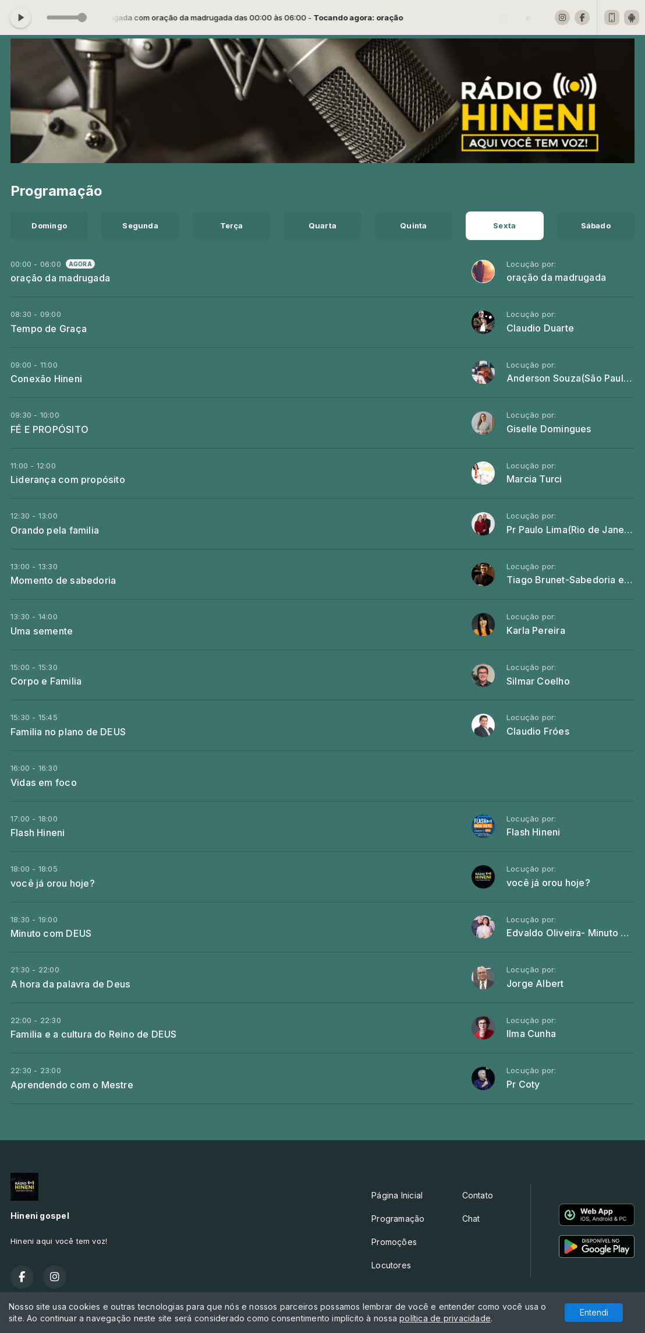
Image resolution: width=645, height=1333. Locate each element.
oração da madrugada (60, 278)
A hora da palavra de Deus (70, 984)
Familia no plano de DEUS (68, 732)
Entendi (594, 1312)
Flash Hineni (37, 832)
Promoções (394, 1242)
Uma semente (41, 631)
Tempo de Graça (48, 328)
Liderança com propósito (67, 479)
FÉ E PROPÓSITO (49, 429)
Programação (397, 1218)
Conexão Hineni (46, 379)
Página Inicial (397, 1195)
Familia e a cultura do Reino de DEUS (93, 1034)
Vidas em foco (43, 782)
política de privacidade (445, 1318)
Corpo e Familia (45, 681)
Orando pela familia (54, 530)
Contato (477, 1195)
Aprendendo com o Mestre (71, 1085)
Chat (471, 1218)
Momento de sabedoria (63, 580)
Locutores (391, 1265)
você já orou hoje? (52, 883)
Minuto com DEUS (50, 933)
